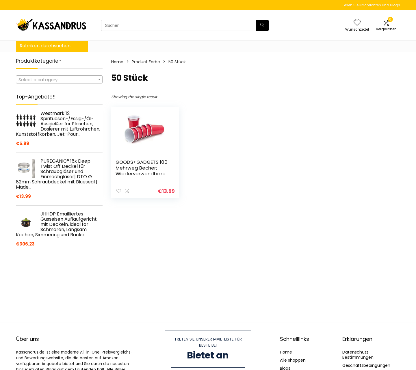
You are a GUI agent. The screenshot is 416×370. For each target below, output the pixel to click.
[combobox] (59, 79)
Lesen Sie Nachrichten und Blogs (371, 5)
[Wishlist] (357, 23)
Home (117, 62)
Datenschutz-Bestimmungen (358, 354)
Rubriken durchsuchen (45, 45)
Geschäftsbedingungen (366, 365)
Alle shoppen (293, 360)
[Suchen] (262, 25)
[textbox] (59, 80)
